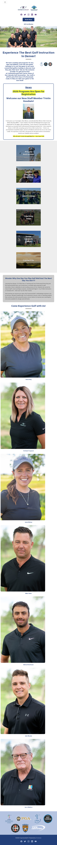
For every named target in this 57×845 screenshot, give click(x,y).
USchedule (38, 838)
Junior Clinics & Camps (28, 238)
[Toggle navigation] (5, 2)
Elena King (28, 379)
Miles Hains (28, 593)
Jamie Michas (28, 522)
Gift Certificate (28, 24)
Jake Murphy (28, 736)
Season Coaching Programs (28, 174)
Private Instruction (28, 153)
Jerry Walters (28, 807)
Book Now (28, 19)
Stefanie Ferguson (28, 450)
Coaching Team (28, 217)
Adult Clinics (28, 196)
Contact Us (28, 260)
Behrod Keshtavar (28, 664)
